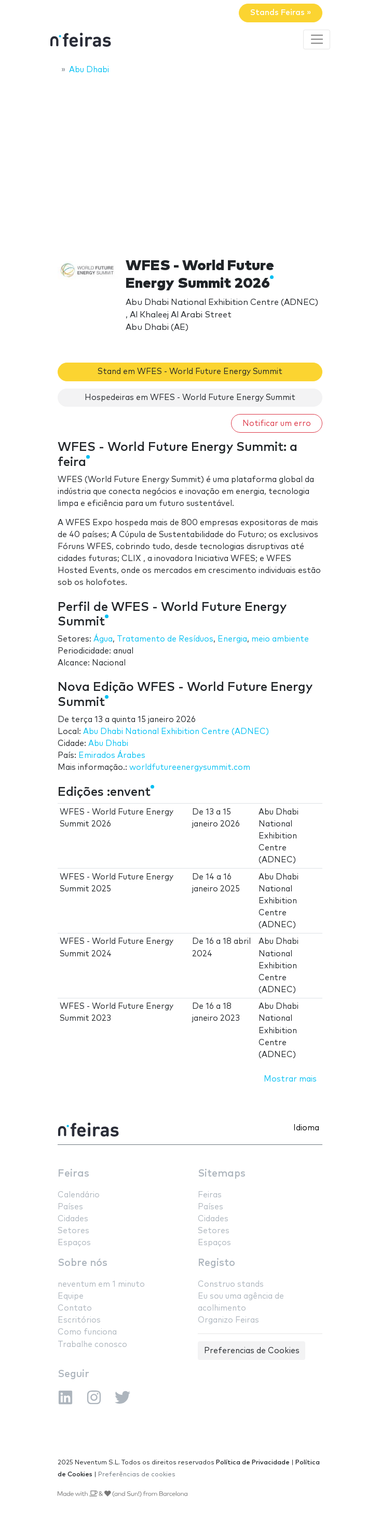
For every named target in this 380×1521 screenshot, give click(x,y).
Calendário (79, 1195)
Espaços (74, 1243)
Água (103, 639)
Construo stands (231, 1284)
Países (70, 1207)
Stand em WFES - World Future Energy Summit (190, 372)
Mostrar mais (290, 1079)
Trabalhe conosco (92, 1345)
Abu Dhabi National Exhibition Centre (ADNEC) (176, 732)
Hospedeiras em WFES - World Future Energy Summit (190, 398)
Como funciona (87, 1332)
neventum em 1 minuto (101, 1284)
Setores (73, 1231)
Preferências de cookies (136, 1474)
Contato (75, 1308)
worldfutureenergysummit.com (189, 767)
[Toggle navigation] (316, 39)
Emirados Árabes (111, 755)
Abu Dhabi (108, 744)
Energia (232, 639)
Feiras (73, 1174)
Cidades (73, 1219)
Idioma (306, 1128)
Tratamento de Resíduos (165, 639)
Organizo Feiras (228, 1320)
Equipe (71, 1296)
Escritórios (79, 1320)
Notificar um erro (276, 424)
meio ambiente (280, 639)
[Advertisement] (190, 159)
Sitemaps (222, 1174)
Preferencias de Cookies (252, 1351)
